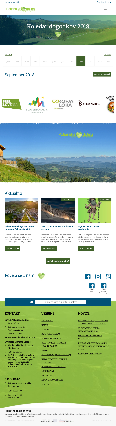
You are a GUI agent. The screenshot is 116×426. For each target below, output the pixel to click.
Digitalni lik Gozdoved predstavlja (88, 227)
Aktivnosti (47, 321)
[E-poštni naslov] (60, 302)
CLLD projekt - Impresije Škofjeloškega (53, 344)
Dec (109, 61)
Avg (72, 61)
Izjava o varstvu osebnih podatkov (54, 360)
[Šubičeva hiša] (90, 104)
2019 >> (107, 54)
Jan (8, 61)
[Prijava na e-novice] (32, 302)
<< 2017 (8, 54)
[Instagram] (98, 277)
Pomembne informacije (53, 367)
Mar (27, 61)
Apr (35, 61)
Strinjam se (67, 421)
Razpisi (45, 350)
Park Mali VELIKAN (50, 334)
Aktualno (46, 375)
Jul (63, 61)
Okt (91, 61)
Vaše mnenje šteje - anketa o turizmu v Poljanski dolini (19, 227)
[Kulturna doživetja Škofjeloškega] (103, 287)
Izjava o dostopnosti (52, 380)
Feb (17, 61)
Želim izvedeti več (47, 421)
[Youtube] (108, 277)
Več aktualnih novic (58, 261)
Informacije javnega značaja (56, 355)
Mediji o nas (47, 371)
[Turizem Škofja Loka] (64, 104)
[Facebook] (88, 277)
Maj (45, 61)
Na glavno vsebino (13, 2)
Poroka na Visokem (51, 338)
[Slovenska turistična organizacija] (12, 104)
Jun (54, 61)
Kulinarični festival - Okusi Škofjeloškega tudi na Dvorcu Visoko (94, 346)
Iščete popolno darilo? (90, 354)
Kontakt (46, 384)
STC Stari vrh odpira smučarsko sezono (89, 329)
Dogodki (46, 329)
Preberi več (12, 248)
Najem (44, 325)
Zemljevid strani (104, 2)
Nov (100, 61)
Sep (81, 61)
